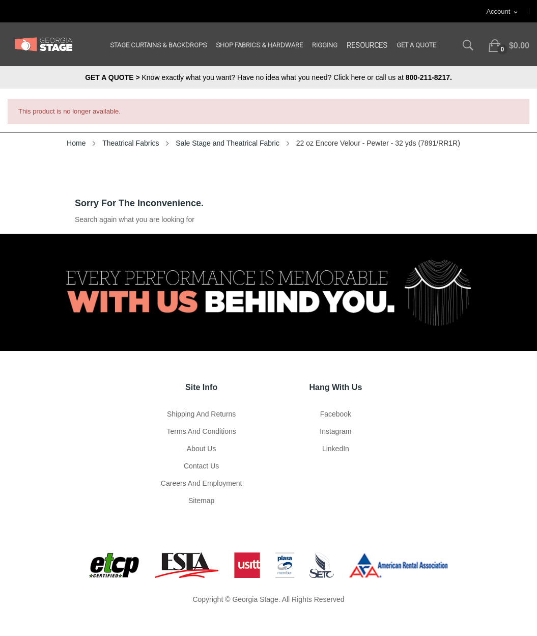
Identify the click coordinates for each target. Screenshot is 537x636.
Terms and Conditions (201, 431)
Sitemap (201, 500)
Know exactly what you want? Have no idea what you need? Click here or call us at (268, 77)
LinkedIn (335, 449)
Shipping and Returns (201, 414)
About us (201, 449)
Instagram (335, 431)
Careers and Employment (201, 483)
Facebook (335, 414)
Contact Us (201, 466)
